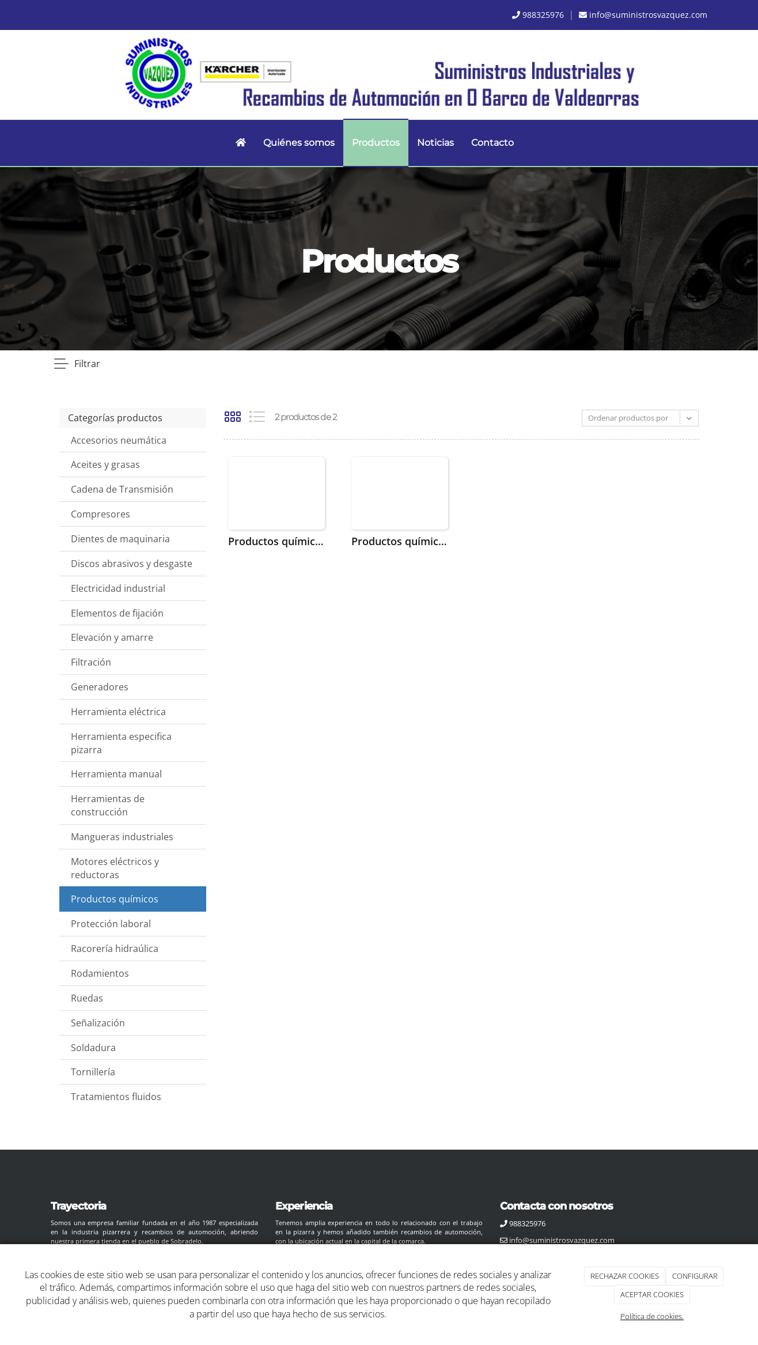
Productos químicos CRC (276, 541)
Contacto (492, 142)
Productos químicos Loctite (399, 541)
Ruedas (87, 998)
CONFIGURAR (695, 1276)
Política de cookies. (652, 1316)
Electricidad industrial (118, 588)
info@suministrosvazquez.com (648, 14)
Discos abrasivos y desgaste (131, 563)
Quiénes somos (299, 142)
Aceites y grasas (105, 464)
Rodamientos (100, 973)
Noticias (435, 142)
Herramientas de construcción (108, 805)
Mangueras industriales (122, 836)
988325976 (543, 14)
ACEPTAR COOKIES (652, 1294)
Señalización (98, 1023)
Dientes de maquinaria (120, 538)
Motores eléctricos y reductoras (115, 868)
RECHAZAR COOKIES (624, 1276)
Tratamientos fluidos (116, 1096)
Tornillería (93, 1072)
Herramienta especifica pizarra (121, 743)
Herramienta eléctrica (118, 711)
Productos (376, 142)
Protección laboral (111, 923)
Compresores (100, 514)
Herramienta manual (116, 774)
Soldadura (93, 1047)
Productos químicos (114, 899)
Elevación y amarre (112, 637)
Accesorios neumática (118, 440)
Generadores (99, 687)
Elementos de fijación (117, 613)
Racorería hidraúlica (114, 948)
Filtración (91, 662)
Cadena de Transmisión (122, 489)
